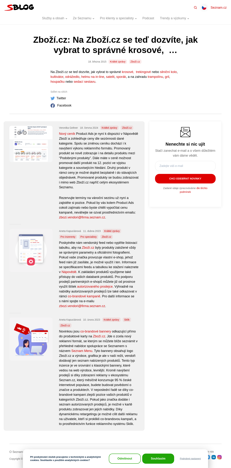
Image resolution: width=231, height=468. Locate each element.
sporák (121, 77)
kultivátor (57, 77)
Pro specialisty (88, 236)
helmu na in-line (92, 77)
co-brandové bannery (95, 331)
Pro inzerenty (67, 236)
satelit (110, 77)
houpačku (58, 81)
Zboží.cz (135, 61)
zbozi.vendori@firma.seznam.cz (82, 217)
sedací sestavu (84, 81)
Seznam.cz (219, 7)
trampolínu (155, 77)
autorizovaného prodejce (95, 286)
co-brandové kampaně (84, 296)
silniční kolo (168, 72)
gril (167, 77)
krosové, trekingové (136, 72)
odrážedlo (72, 77)
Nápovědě (69, 272)
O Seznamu (17, 451)
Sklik (127, 319)
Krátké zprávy (117, 61)
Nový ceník (67, 134)
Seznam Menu (81, 351)
